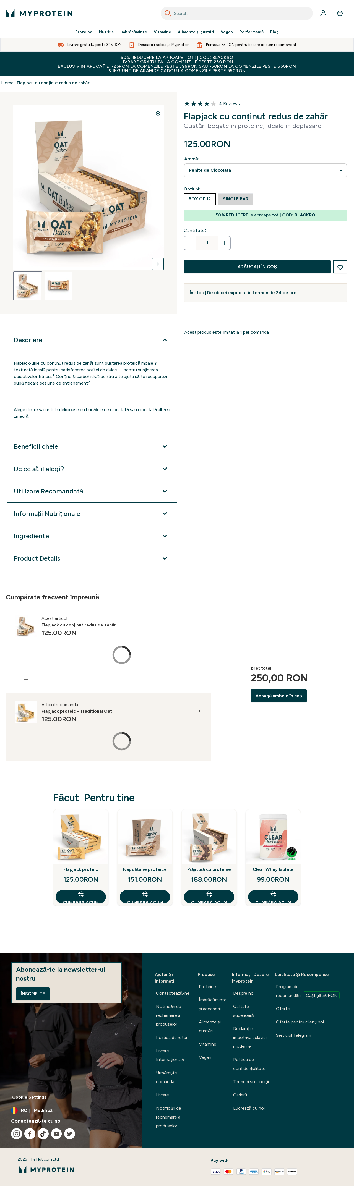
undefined (265, 170)
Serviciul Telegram (293, 1035)
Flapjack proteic (80, 869)
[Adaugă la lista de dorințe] (340, 266)
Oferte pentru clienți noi (300, 1022)
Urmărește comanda (166, 1077)
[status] (207, 243)
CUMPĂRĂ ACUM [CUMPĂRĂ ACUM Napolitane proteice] (145, 896)
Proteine (83, 32)
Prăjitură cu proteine (209, 869)
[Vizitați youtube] (56, 1133)
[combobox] (237, 13)
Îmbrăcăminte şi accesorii (213, 1004)
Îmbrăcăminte (134, 32)
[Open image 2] (58, 285)
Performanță (252, 32)
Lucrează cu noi (249, 1108)
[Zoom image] (158, 113)
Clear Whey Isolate (273, 869)
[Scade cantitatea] (190, 243)
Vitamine (162, 32)
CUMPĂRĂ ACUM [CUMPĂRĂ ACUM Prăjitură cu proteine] (209, 896)
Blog (274, 32)
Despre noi (243, 993)
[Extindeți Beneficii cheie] (92, 446)
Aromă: (191, 158)
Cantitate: (195, 230)
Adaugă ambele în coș (279, 695)
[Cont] (323, 13)
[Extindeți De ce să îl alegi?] (92, 469)
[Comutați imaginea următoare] (158, 264)
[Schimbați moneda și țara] (71, 1110)
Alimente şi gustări (196, 32)
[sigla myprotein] (39, 13)
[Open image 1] (27, 285)
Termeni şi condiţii (251, 1081)
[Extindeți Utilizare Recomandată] (92, 491)
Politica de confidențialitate (249, 1064)
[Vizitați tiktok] (43, 1133)
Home (7, 82)
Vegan (227, 32)
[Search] (168, 13)
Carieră (240, 1095)
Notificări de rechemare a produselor (168, 1015)
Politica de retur (172, 1037)
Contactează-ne (172, 993)
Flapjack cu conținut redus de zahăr (53, 82)
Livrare (162, 1095)
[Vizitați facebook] (29, 1133)
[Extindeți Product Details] (92, 558)
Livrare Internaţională (170, 1055)
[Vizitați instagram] (16, 1133)
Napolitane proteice (145, 869)
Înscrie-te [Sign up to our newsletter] (33, 993)
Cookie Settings (29, 1097)
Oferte (283, 1008)
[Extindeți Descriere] (92, 340)
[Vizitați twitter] (69, 1133)
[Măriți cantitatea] (224, 243)
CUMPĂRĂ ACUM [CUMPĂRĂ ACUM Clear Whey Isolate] (273, 896)
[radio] (200, 199)
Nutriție (106, 32)
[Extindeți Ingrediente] (92, 536)
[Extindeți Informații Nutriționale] (92, 514)
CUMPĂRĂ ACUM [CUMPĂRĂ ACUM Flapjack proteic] (80, 896)
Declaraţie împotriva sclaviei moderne (250, 1037)
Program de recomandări (308, 991)
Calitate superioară (243, 1011)
